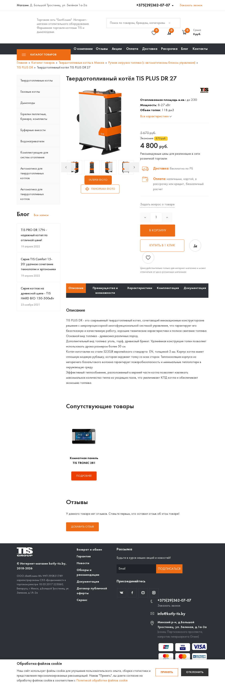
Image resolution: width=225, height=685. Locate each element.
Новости (83, 563)
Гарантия (84, 556)
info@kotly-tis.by (171, 614)
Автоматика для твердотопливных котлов (32, 173)
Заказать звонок (190, 5)
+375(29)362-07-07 (153, 5)
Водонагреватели (32, 141)
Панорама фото (100, 189)
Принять (167, 672)
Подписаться (169, 569)
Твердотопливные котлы (36, 80)
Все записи (41, 215)
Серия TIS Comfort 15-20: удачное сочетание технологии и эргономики (38, 264)
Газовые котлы (30, 91)
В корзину (157, 230)
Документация (195, 288)
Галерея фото (98, 180)
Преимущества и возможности (105, 291)
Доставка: (161, 168)
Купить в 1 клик (162, 245)
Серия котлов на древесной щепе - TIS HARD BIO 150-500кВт (37, 293)
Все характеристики (155, 116)
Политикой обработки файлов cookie (102, 680)
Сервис (82, 600)
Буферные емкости (33, 130)
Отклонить (194, 672)
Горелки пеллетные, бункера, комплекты (33, 117)
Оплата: (159, 179)
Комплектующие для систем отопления (34, 155)
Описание (75, 288)
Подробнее (84, 476)
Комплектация (168, 288)
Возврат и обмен (89, 549)
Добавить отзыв (82, 527)
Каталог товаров (39, 55)
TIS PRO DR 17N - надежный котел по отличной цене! (34, 235)
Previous (66, 167)
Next (134, 167)
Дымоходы (27, 103)
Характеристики (139, 288)
